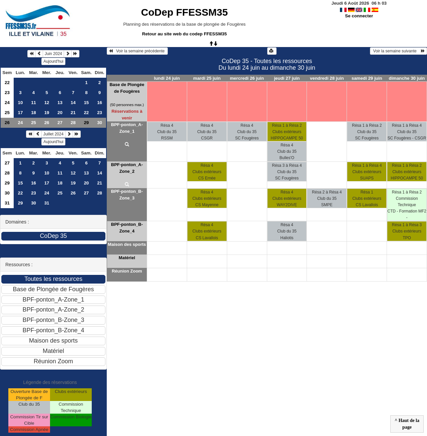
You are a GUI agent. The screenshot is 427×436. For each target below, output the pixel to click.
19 (46, 112)
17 (20, 112)
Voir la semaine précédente (137, 51)
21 (73, 112)
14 (73, 102)
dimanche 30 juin (407, 78)
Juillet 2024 (53, 134)
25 (7, 112)
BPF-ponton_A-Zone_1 (127, 128)
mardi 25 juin (207, 78)
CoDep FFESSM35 (184, 12)
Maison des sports (127, 244)
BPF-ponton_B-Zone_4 (127, 228)
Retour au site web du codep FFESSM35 (184, 33)
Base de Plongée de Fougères (126, 88)
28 (73, 122)
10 (20, 102)
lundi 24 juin (167, 78)
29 (7, 182)
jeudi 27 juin (287, 78)
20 (59, 112)
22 (7, 82)
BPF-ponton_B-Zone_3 (127, 194)
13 (59, 102)
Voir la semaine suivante (398, 51)
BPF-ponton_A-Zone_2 (127, 168)
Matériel (127, 257)
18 (33, 112)
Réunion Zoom (127, 271)
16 (99, 102)
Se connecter (359, 15)
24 (7, 102)
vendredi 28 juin (327, 78)
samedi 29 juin (367, 78)
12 (46, 102)
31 (7, 202)
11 (33, 102)
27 (59, 122)
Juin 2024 (53, 53)
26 (7, 122)
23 (7, 92)
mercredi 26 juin (247, 78)
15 (86, 102)
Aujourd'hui (53, 61)
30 (99, 122)
